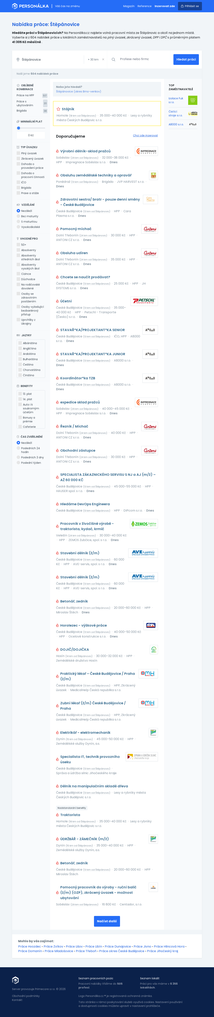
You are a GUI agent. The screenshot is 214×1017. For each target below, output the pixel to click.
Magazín (129, 6)
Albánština (27, 343)
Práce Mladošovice (59, 951)
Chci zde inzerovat (145, 135)
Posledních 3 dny (30, 457)
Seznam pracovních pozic (95, 978)
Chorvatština (29, 370)
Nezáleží (24, 211)
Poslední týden (29, 463)
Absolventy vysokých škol (28, 266)
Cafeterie (27, 427)
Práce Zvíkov (53, 946)
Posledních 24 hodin (28, 450)
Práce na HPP (25, 95)
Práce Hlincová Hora (169, 946)
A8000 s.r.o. (176, 124)
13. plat (25, 394)
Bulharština (28, 359)
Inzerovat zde (165, 6)
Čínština (26, 375)
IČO (21, 182)
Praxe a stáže (28, 193)
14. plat (25, 399)
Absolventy (26, 250)
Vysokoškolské (28, 227)
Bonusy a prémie (26, 419)
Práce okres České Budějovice (121, 951)
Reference (145, 6)
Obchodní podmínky (26, 996)
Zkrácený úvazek (30, 159)
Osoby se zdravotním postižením (27, 297)
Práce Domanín (30, 951)
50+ (21, 245)
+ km (93, 59)
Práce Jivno (142, 946)
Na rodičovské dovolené (28, 286)
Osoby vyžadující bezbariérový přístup (30, 310)
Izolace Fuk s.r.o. (176, 100)
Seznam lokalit (149, 978)
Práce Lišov (74, 946)
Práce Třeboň (86, 951)
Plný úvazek (27, 153)
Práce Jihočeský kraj (162, 951)
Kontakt (17, 1000)
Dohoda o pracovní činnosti (30, 175)
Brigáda (22, 111)
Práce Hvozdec (29, 946)
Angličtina (27, 348)
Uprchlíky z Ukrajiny (26, 322)
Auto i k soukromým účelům (28, 408)
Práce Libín (93, 946)
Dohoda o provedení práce (30, 166)
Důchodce (26, 279)
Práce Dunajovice (118, 946)
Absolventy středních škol (28, 257)
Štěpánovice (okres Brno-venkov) (78, 91)
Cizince (24, 274)
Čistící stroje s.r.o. (176, 113)
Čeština (25, 364)
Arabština (27, 354)
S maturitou (27, 222)
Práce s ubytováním (25, 103)
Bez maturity (27, 216)
